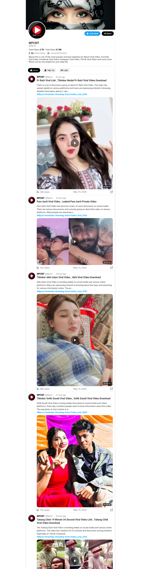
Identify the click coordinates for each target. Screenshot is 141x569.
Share (108, 33)
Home (34, 70)
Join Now (92, 33)
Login (64, 70)
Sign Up (49, 70)
